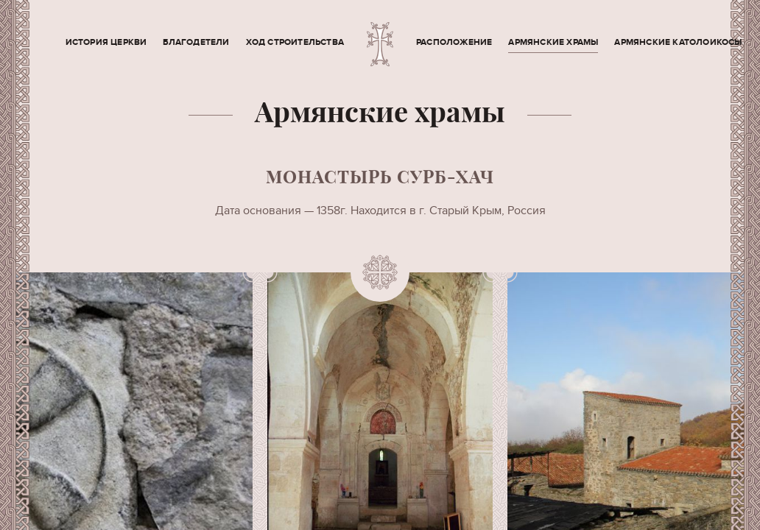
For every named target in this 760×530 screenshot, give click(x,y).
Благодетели (196, 42)
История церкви (106, 42)
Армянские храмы (553, 42)
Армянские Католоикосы (678, 42)
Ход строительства (295, 42)
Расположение (454, 42)
